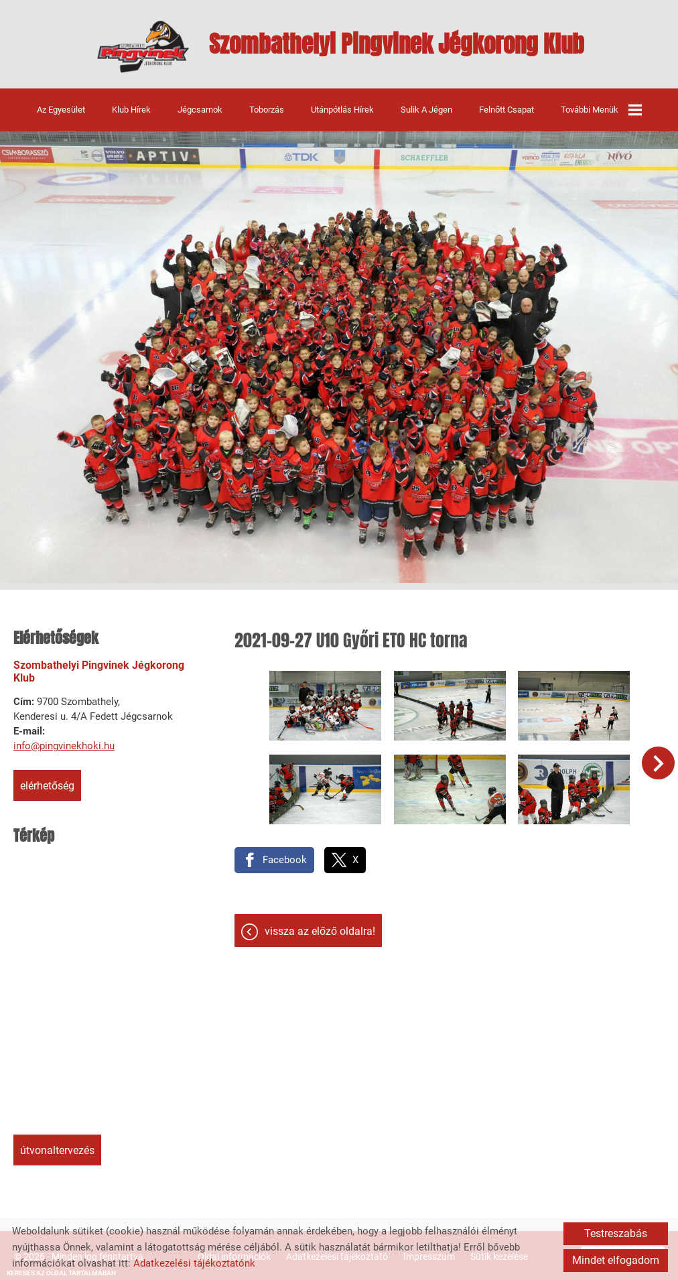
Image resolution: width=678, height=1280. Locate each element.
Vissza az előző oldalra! (320, 924)
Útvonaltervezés (57, 1149)
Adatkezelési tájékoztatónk (194, 1263)
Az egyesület (61, 108)
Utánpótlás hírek (342, 108)
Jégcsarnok (200, 108)
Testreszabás (615, 1233)
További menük (601, 108)
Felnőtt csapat (506, 108)
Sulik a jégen (426, 108)
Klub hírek (131, 108)
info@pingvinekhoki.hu (64, 745)
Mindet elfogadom (615, 1260)
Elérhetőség (47, 785)
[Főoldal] (138, 47)
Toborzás (266, 108)
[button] (659, 760)
